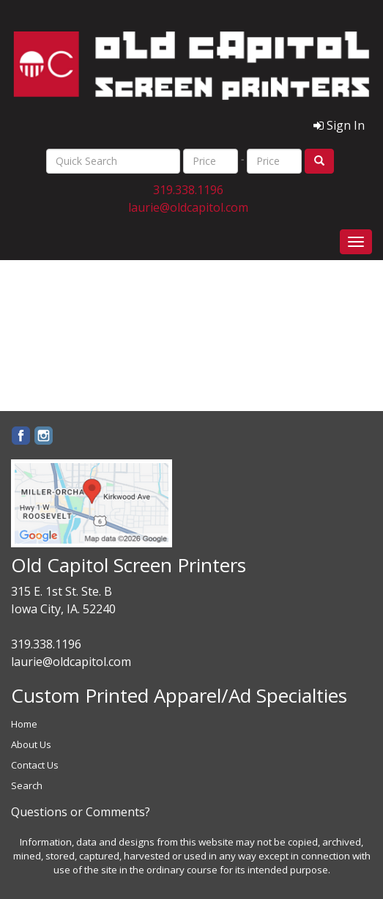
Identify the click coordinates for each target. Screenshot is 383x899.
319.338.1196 (188, 190)
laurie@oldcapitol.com (188, 207)
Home (24, 723)
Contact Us (35, 765)
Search (26, 785)
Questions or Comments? (80, 812)
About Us (31, 744)
